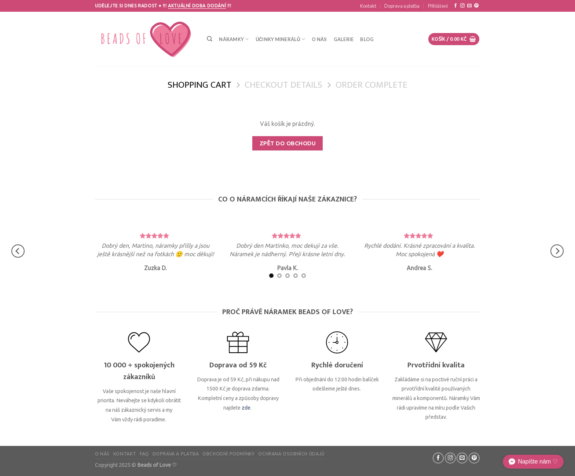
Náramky (234, 39)
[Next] (557, 251)
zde (246, 408)
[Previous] (18, 251)
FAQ (144, 453)
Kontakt (368, 6)
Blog (367, 39)
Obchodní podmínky (228, 453)
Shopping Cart (199, 85)
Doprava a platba (402, 6)
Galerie (344, 39)
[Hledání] (209, 39)
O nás (319, 39)
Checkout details (283, 85)
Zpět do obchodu (287, 143)
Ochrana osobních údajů (291, 453)
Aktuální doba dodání (197, 5)
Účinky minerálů (280, 39)
